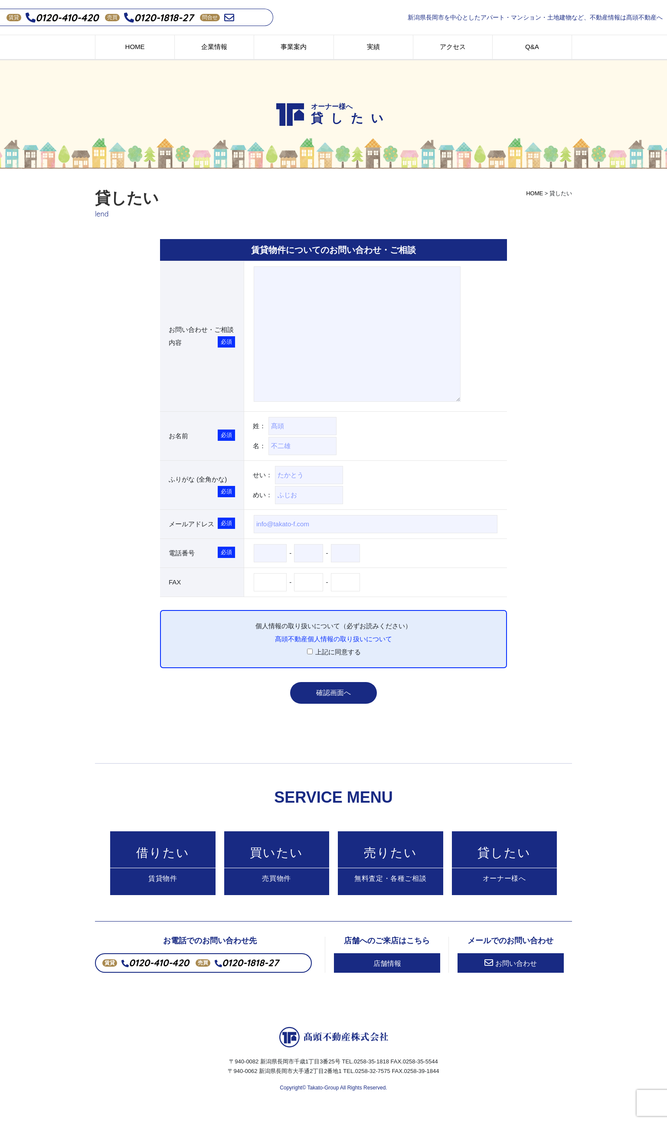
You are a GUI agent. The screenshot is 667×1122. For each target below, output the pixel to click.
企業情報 (214, 46)
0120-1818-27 (158, 18)
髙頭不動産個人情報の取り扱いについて (333, 639)
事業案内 (294, 46)
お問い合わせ (510, 972)
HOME (135, 46)
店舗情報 (387, 973)
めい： (298, 495)
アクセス (453, 46)
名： (295, 446)
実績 (373, 46)
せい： (302, 475)
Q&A (532, 46)
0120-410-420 (62, 18)
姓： (299, 426)
